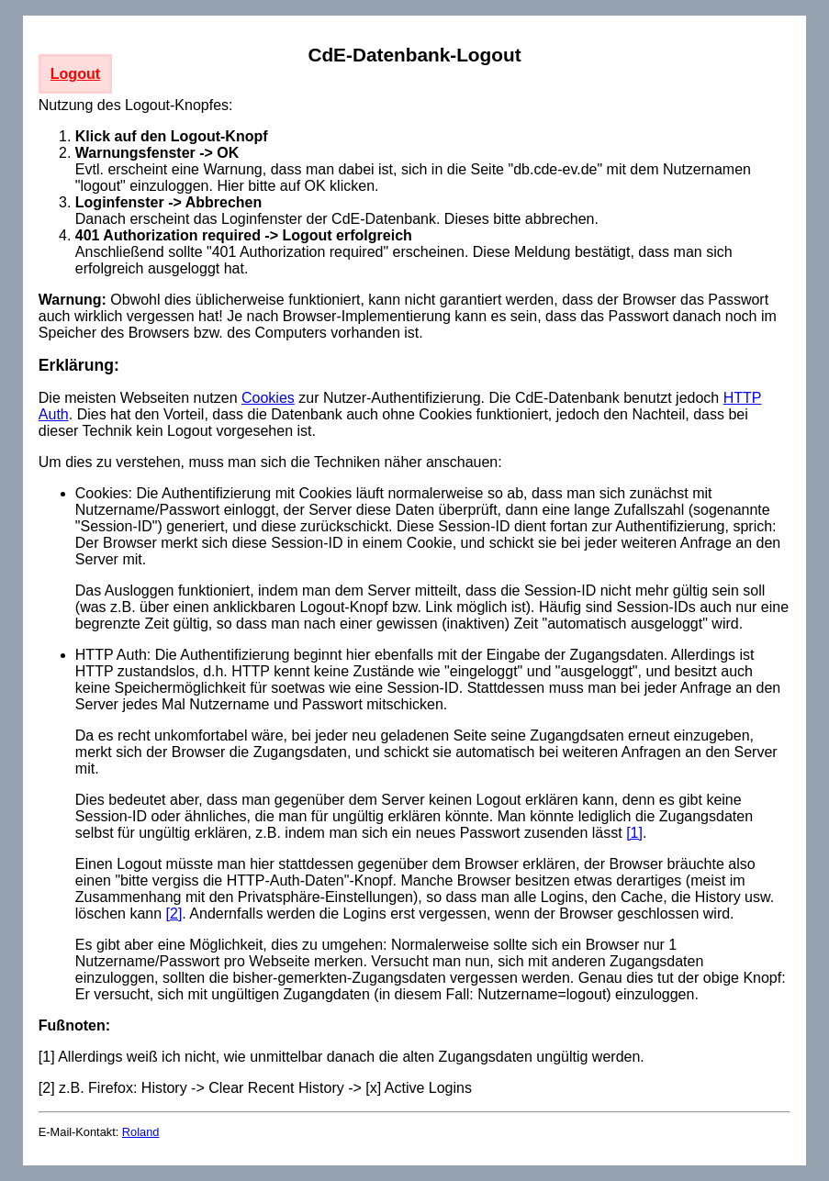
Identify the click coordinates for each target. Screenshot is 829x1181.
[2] (174, 913)
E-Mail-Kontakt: (80, 1132)
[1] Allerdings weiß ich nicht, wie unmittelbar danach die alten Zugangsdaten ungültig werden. (341, 1056)
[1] (634, 833)
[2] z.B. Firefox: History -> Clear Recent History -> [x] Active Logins (255, 1088)
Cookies (268, 398)
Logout (75, 74)
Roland (141, 1132)
